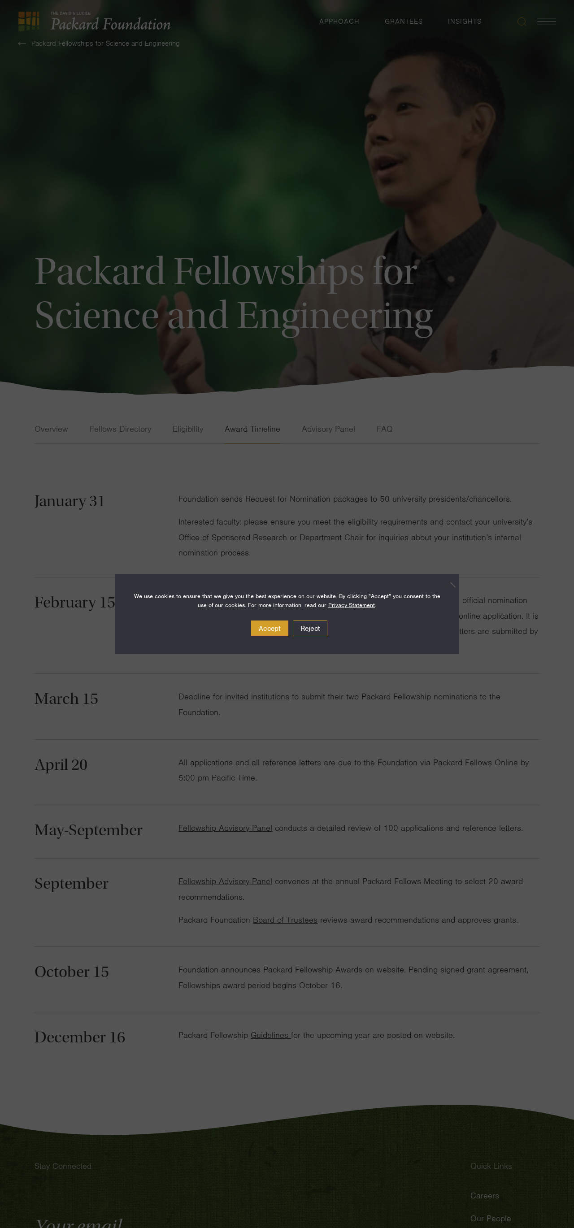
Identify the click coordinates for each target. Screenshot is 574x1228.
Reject (310, 628)
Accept (270, 628)
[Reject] (448, 584)
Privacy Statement (351, 605)
